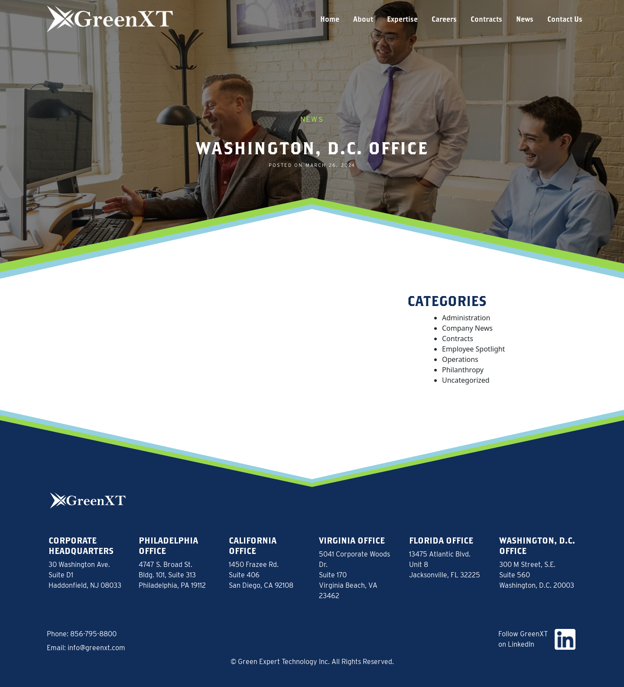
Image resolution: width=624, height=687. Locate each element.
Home (329, 19)
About (363, 19)
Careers (444, 19)
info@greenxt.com (96, 648)
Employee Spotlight (473, 349)
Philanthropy (463, 369)
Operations (460, 359)
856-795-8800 (93, 634)
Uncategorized (466, 380)
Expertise (402, 19)
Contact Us (564, 19)
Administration (466, 317)
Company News (467, 328)
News (524, 19)
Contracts (486, 19)
